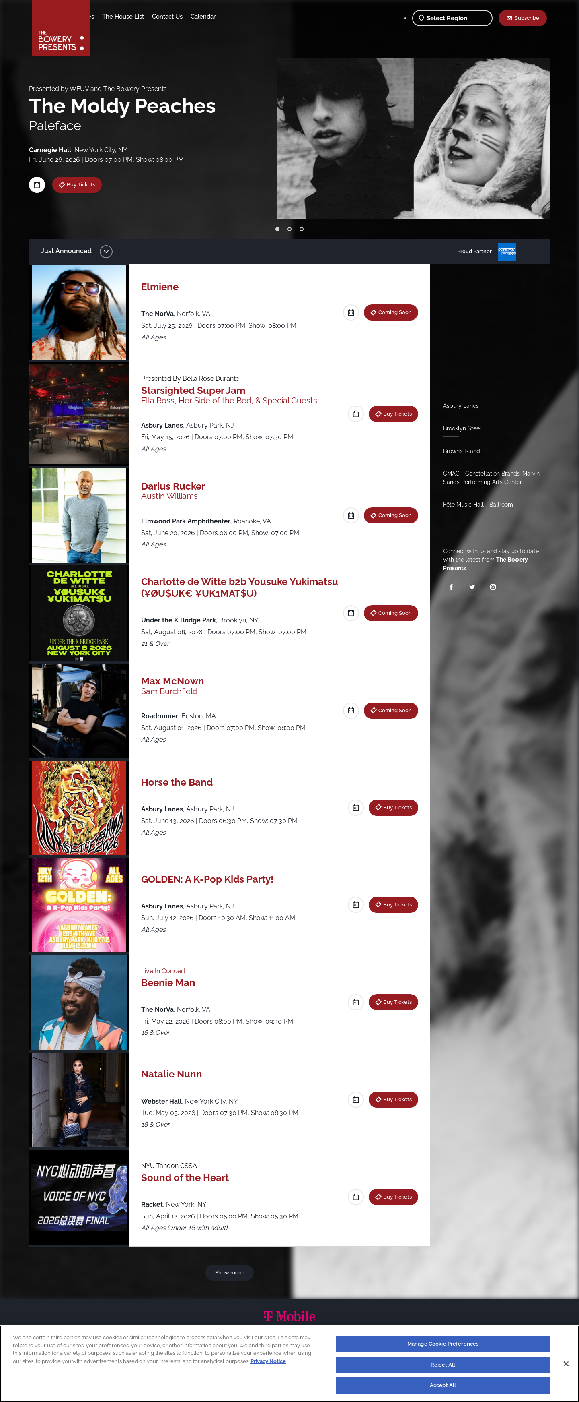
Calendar (266, 16)
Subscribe (527, 17)
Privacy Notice (268, 1361)
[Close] (566, 1364)
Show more (231, 1272)
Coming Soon (392, 312)
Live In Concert (167, 971)
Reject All (443, 1365)
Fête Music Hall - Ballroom (475, 504)
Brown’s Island (458, 451)
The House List (186, 16)
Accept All (443, 1385)
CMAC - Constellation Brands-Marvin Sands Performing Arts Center (488, 477)
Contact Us (230, 16)
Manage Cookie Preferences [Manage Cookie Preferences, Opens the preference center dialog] (442, 1344)
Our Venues (141, 16)
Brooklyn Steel (459, 428)
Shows (108, 16)
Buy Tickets (87, 184)
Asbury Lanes (458, 406)
